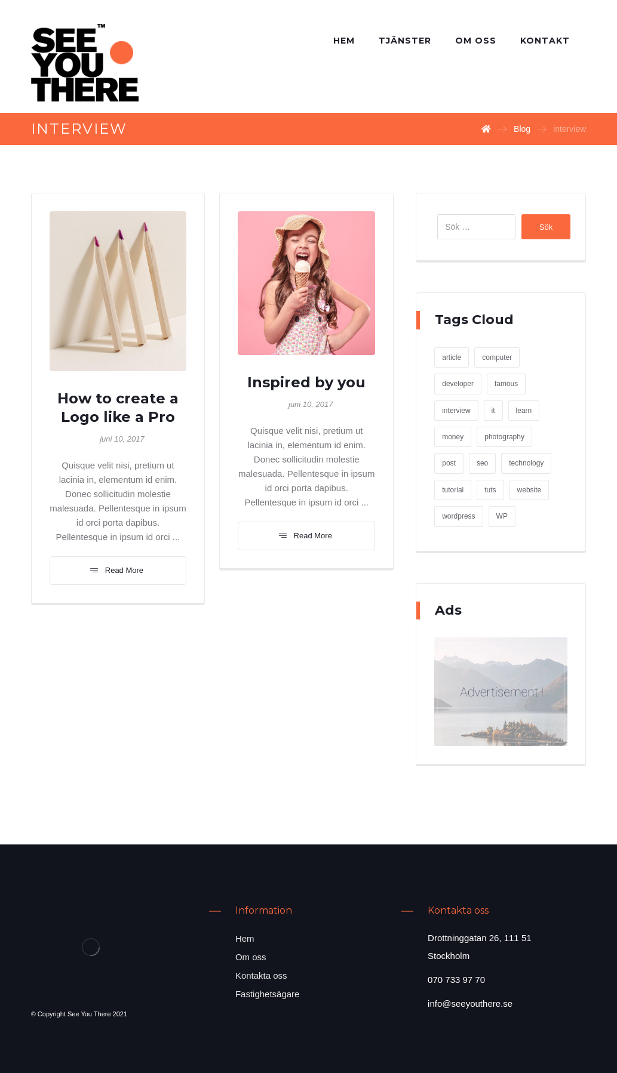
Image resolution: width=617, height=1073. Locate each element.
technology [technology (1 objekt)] (526, 463)
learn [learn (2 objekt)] (524, 410)
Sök (545, 227)
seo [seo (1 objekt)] (482, 463)
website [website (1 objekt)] (529, 490)
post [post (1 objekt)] (449, 463)
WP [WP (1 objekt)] (502, 516)
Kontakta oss (261, 975)
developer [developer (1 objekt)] (458, 384)
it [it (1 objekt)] (493, 410)
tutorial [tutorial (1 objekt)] (452, 490)
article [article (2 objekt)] (451, 357)
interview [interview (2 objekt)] (456, 410)
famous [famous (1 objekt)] (506, 384)
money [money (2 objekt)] (452, 437)
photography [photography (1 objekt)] (504, 437)
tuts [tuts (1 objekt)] (490, 490)
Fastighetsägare (267, 994)
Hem (244, 938)
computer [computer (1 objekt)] (497, 357)
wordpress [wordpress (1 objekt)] (458, 516)
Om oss (250, 957)
